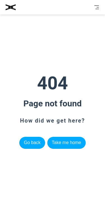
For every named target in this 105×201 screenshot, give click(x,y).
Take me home (66, 142)
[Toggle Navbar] (97, 7)
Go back (32, 142)
